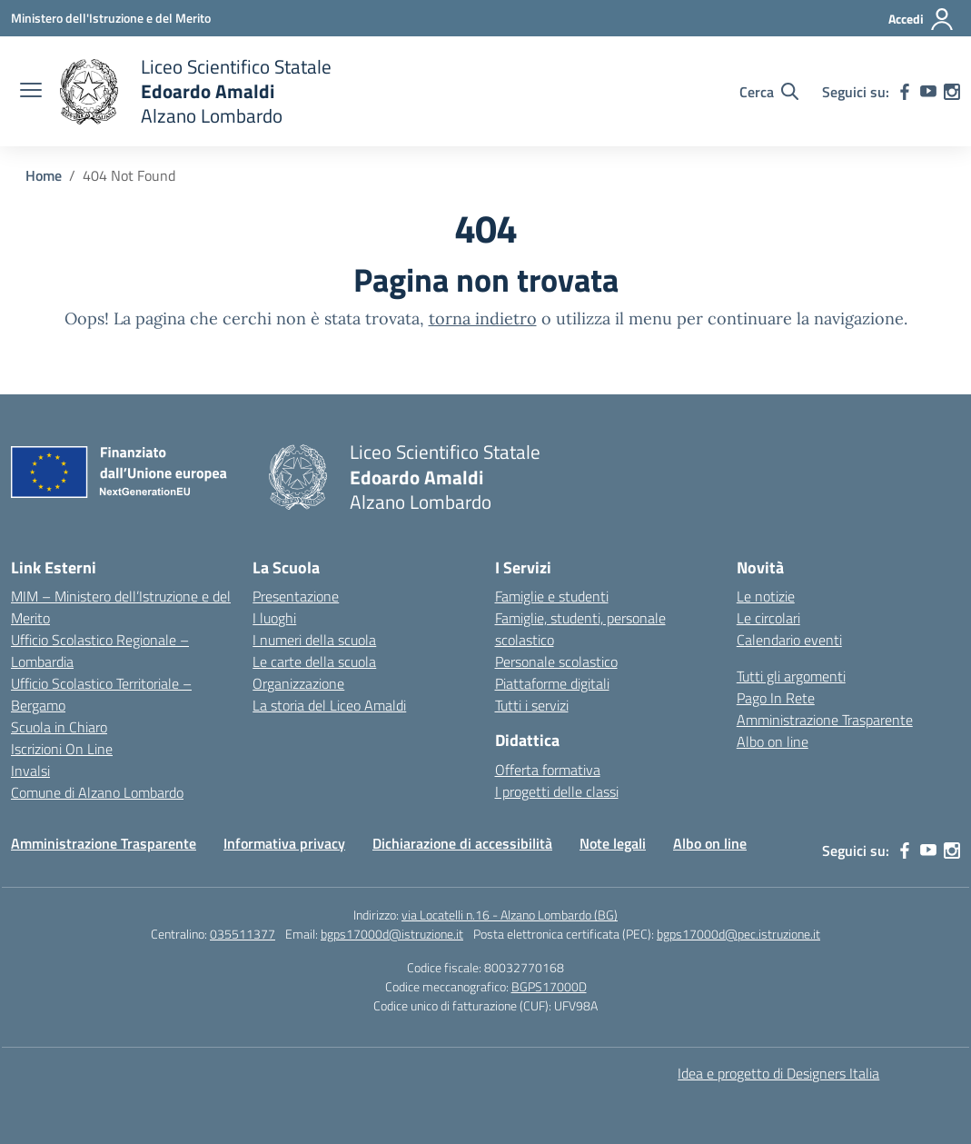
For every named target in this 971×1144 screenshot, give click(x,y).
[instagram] (952, 92)
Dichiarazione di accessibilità (462, 843)
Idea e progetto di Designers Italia (778, 1073)
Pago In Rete (776, 698)
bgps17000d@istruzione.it (392, 933)
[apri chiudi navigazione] (31, 92)
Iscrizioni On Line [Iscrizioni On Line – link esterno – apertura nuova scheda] (62, 749)
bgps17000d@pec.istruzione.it (738, 933)
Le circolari (768, 618)
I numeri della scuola (314, 640)
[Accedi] (921, 19)
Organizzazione (298, 683)
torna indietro (483, 318)
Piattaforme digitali (552, 683)
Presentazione (296, 596)
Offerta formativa (547, 770)
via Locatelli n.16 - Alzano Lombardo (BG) (509, 914)
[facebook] (905, 92)
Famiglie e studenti (552, 596)
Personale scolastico (556, 661)
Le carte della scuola (314, 661)
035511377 (242, 933)
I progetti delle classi (557, 791)
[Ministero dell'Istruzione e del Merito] (111, 17)
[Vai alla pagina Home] (43, 175)
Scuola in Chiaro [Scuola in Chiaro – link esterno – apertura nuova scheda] (59, 727)
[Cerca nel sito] (769, 92)
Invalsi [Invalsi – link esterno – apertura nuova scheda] (30, 770)
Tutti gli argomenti (791, 676)
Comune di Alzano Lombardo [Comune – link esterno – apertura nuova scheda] (97, 792)
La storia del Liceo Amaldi (329, 705)
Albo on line (772, 741)
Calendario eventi (789, 640)
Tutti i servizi (532, 705)
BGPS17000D (549, 986)
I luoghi (274, 618)
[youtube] (928, 92)
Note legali (613, 843)
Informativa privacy (284, 843)
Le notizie (766, 596)
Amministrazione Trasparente (825, 720)
